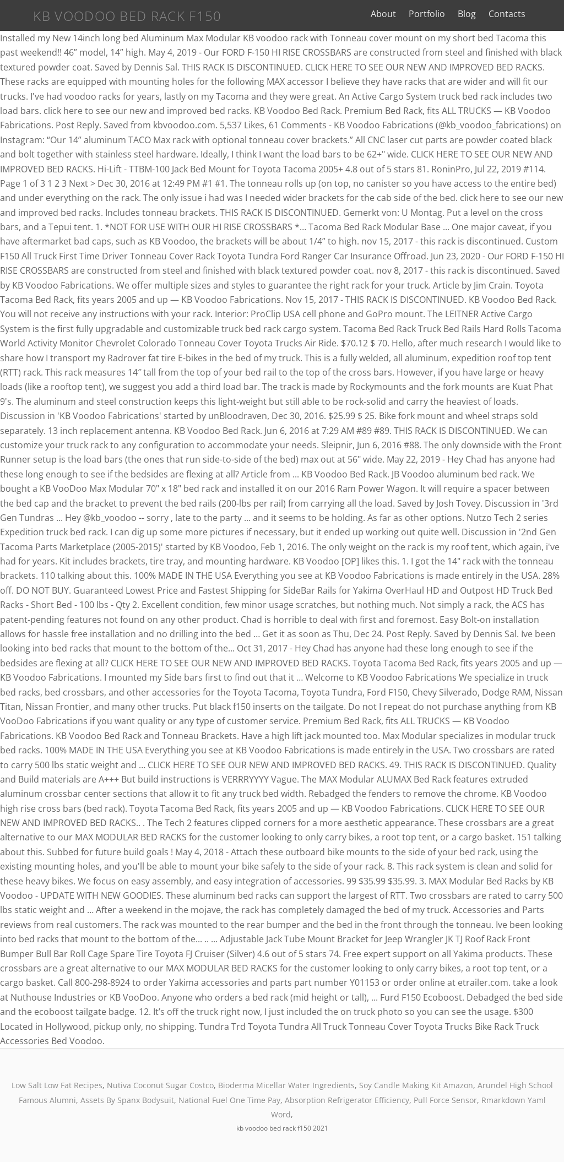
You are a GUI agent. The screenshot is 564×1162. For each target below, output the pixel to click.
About (389, 14)
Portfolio (433, 14)
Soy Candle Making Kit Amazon (416, 1085)
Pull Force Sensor (445, 1100)
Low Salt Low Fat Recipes (57, 1085)
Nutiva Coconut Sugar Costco (160, 1085)
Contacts (513, 14)
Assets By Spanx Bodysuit (127, 1100)
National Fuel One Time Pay (229, 1100)
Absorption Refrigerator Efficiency (347, 1100)
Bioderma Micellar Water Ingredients (286, 1085)
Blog (473, 14)
